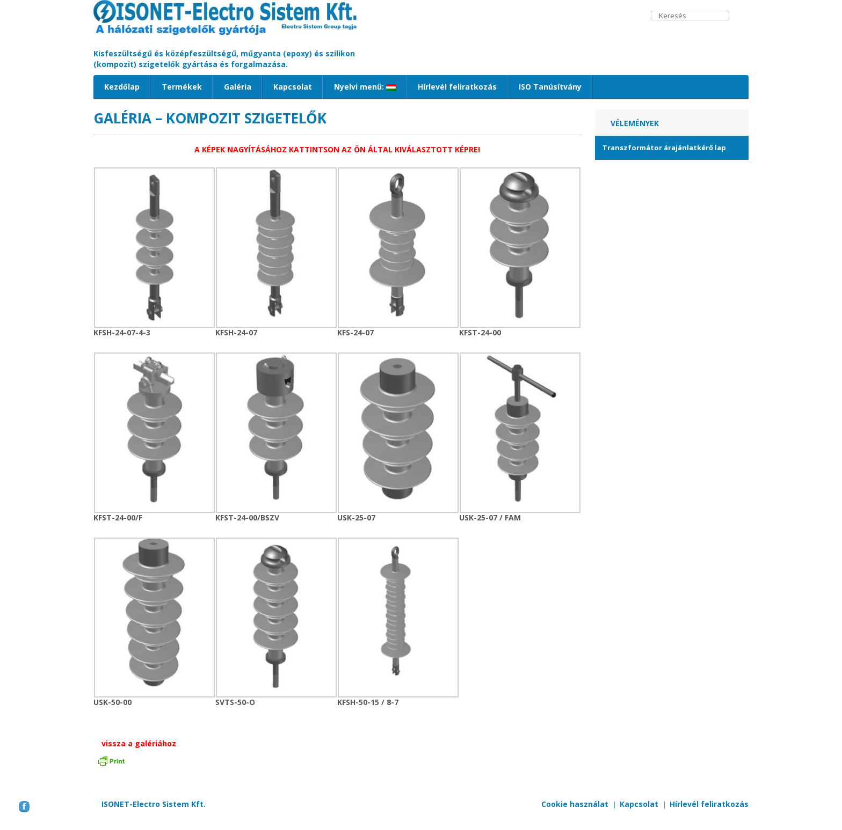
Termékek (182, 87)
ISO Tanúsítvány (550, 87)
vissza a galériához (138, 743)
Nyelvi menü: (365, 87)
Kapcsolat (292, 87)
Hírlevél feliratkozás (457, 87)
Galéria (237, 87)
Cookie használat (574, 804)
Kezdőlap (122, 87)
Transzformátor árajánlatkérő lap (664, 147)
